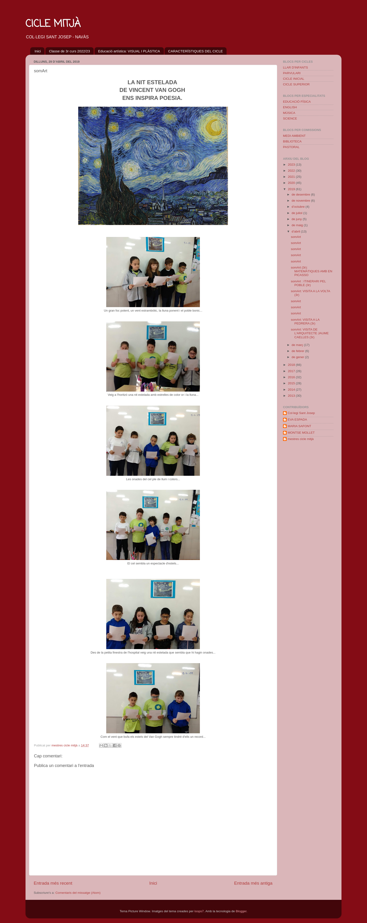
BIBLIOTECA (292, 141)
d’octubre (298, 206)
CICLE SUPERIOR (296, 84)
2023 (292, 164)
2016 (292, 377)
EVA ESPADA (297, 419)
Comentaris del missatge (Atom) (78, 892)
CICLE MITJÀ (53, 24)
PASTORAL (291, 147)
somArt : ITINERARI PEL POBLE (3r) (308, 283)
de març (298, 345)
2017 (292, 371)
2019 (292, 189)
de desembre (301, 194)
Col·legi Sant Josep (301, 413)
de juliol (297, 213)
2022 (292, 170)
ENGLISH (290, 107)
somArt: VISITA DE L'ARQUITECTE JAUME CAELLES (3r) (310, 333)
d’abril (296, 231)
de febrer (298, 351)
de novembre (301, 200)
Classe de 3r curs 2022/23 (69, 51)
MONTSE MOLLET (301, 432)
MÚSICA (289, 113)
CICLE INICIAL (293, 78)
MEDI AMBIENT (294, 136)
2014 (292, 389)
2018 (292, 365)
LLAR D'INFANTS (295, 67)
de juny (297, 219)
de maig (298, 225)
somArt (296, 237)
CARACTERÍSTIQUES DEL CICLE (195, 51)
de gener (298, 357)
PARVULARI (292, 73)
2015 (292, 383)
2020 (292, 183)
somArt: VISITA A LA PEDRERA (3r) (305, 321)
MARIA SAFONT (299, 426)
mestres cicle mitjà (301, 439)
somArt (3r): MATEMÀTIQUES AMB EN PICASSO (311, 271)
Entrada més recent (53, 883)
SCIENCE (290, 118)
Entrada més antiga (253, 883)
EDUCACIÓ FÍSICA (297, 101)
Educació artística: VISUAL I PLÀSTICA (129, 51)
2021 (292, 176)
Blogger (241, 911)
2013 (292, 395)
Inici (38, 51)
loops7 (199, 911)
